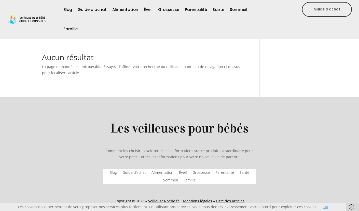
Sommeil (238, 9)
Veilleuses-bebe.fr (163, 201)
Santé (218, 9)
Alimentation (125, 9)
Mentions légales (197, 201)
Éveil (148, 9)
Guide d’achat (92, 9)
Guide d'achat (327, 9)
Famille (70, 29)
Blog (67, 9)
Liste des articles (230, 201)
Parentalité (196, 9)
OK (325, 206)
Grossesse (168, 9)
